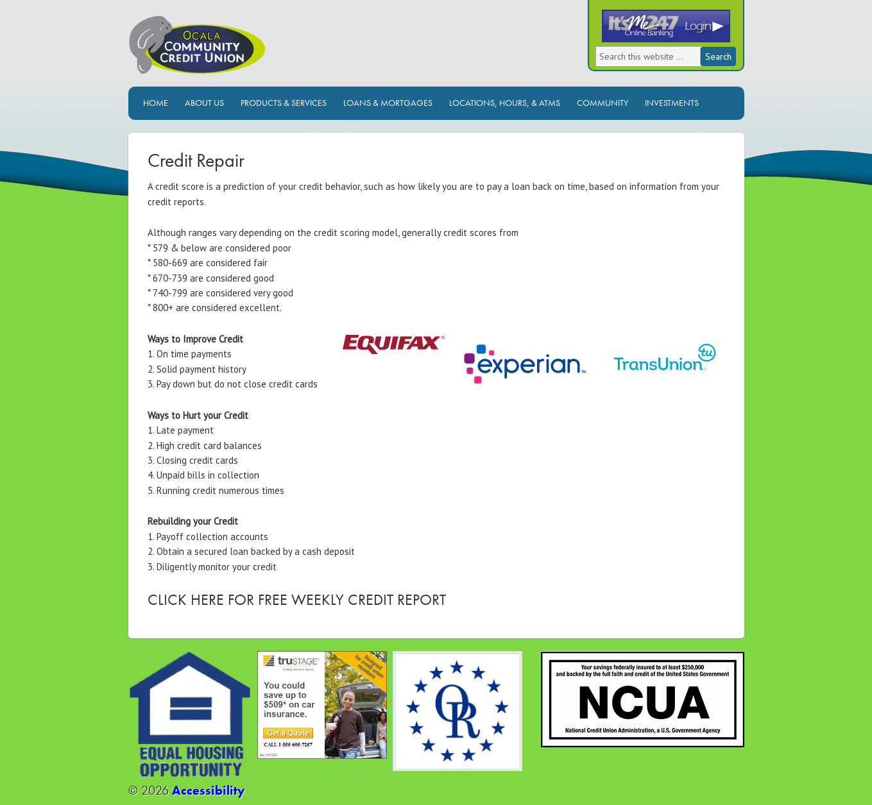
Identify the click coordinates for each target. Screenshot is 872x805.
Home (155, 102)
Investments (672, 102)
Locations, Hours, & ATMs (504, 102)
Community (602, 102)
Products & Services (284, 102)
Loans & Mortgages (387, 102)
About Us (204, 102)
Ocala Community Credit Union (240, 50)
